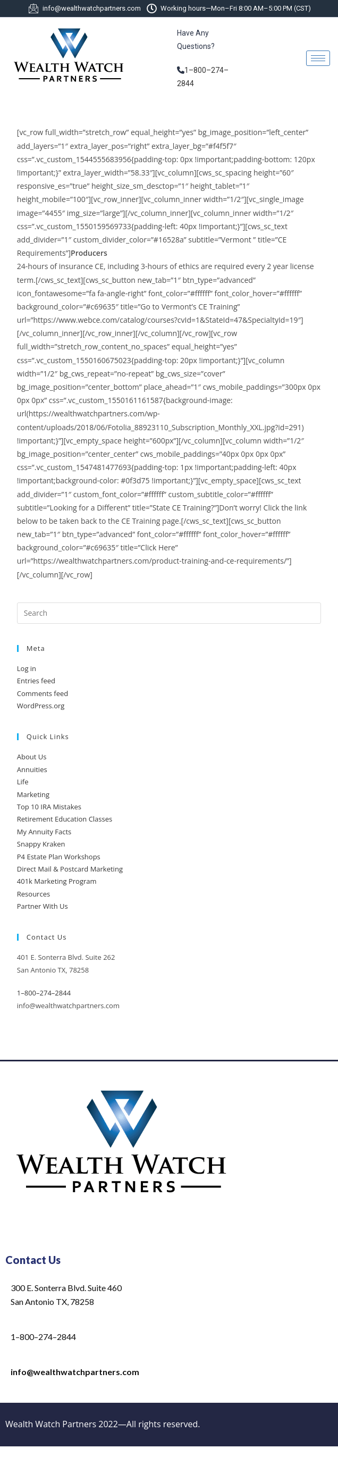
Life (23, 781)
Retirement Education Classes (64, 819)
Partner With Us (42, 906)
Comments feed (42, 693)
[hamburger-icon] (318, 58)
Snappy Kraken (41, 844)
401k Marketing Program (57, 881)
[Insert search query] (169, 613)
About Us (32, 756)
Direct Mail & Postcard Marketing (70, 869)
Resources (33, 894)
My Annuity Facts (44, 831)
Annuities (32, 769)
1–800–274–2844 (44, 993)
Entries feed (36, 680)
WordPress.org (41, 705)
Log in (26, 668)
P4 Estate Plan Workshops (58, 856)
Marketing (33, 794)
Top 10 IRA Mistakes (49, 806)
